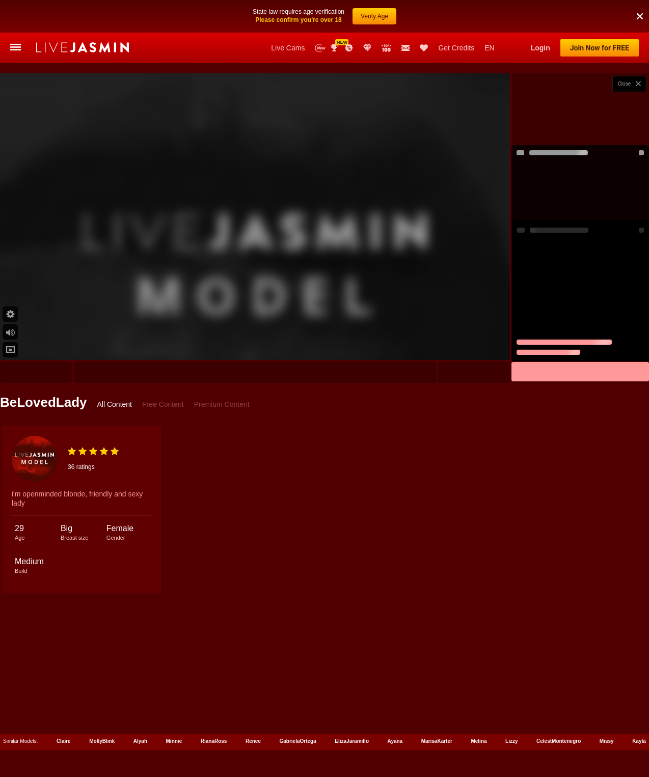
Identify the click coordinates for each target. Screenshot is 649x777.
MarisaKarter (436, 741)
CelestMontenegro (558, 741)
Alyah (140, 741)
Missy (607, 741)
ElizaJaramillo (352, 741)
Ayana (395, 741)
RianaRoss (214, 741)
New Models (320, 48)
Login (540, 48)
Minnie (174, 741)
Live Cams (288, 48)
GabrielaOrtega (298, 741)
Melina (478, 741)
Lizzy (511, 741)
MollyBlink (102, 741)
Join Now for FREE (599, 48)
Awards (335, 47)
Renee (253, 741)
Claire (64, 741)
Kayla (639, 741)
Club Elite (367, 48)
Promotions (349, 48)
